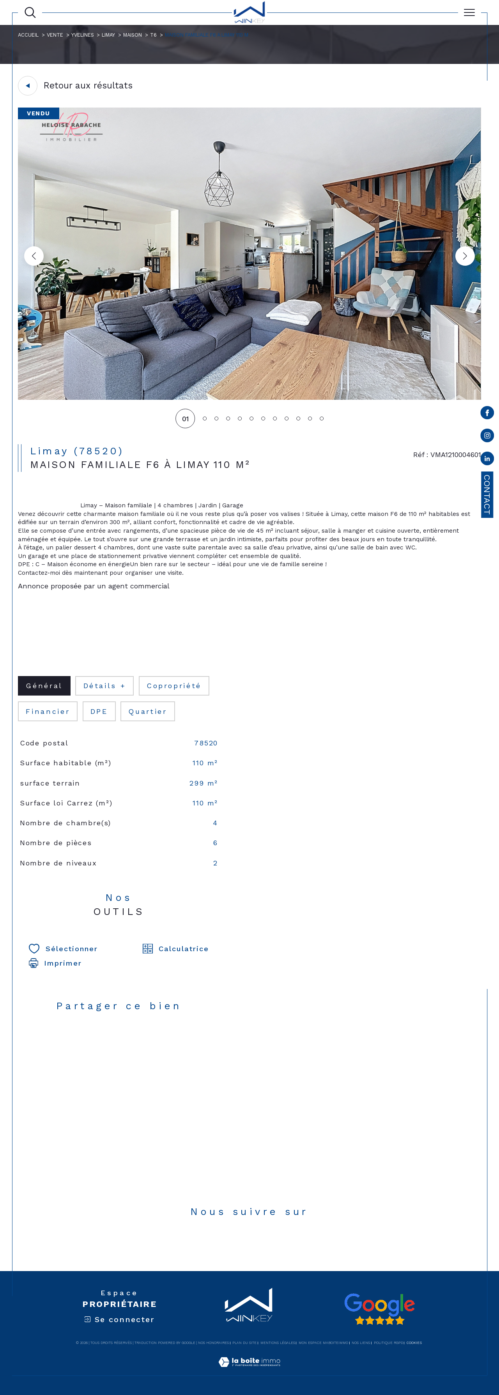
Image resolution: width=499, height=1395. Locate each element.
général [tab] (44, 686)
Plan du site (244, 1343)
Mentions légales (277, 1343)
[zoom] (249, 397)
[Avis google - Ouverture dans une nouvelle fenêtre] (379, 1309)
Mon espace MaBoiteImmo (323, 1343)
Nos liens (361, 1343)
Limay (108, 35)
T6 (153, 35)
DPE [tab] (99, 711)
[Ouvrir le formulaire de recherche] (30, 13)
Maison (132, 35)
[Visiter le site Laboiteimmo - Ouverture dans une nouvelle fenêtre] (249, 1371)
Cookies (414, 1343)
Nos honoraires (213, 1343)
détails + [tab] (104, 686)
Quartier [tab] (147, 711)
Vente (55, 35)
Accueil (28, 35)
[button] (465, 256)
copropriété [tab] (174, 686)
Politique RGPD (388, 1343)
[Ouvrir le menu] (469, 12)
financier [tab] (48, 711)
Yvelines (82, 35)
